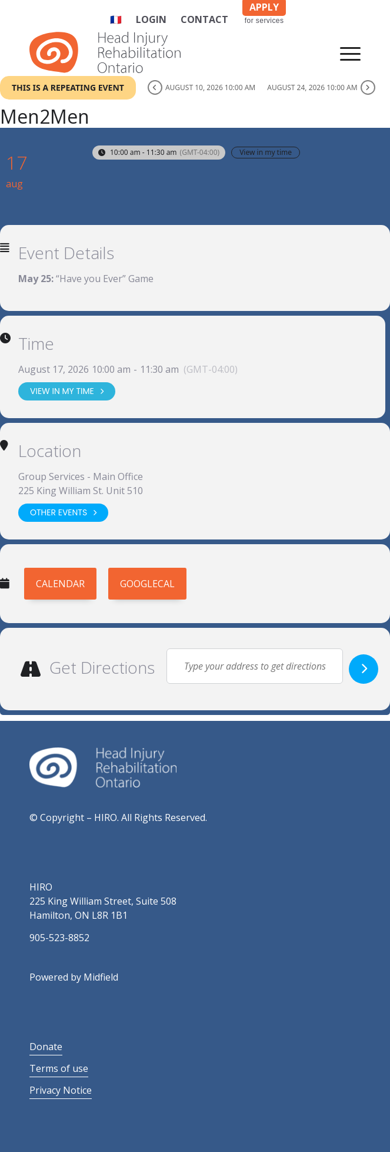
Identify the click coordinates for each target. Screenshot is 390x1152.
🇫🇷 (116, 19)
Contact (204, 19)
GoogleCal (147, 583)
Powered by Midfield (73, 977)
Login (151, 19)
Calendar (60, 583)
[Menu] (344, 52)
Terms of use (58, 1068)
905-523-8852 (59, 937)
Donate (45, 1046)
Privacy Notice (60, 1090)
